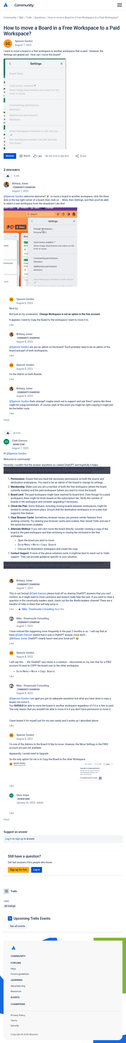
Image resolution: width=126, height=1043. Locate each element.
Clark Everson (19, 440)
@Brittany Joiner (18, 638)
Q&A (21, 17)
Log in (8, 838)
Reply (7, 419)
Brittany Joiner (20, 183)
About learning (18, 986)
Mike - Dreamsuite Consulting (38, 609)
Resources (16, 991)
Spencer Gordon (24, 41)
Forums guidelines (20, 974)
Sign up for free (18, 869)
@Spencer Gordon (13, 196)
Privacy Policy (18, 1015)
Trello (29, 17)
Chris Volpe (22, 795)
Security (15, 1025)
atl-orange (9, 906)
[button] (35, 104)
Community (24, 5)
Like (11, 324)
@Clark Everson (37, 593)
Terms (14, 1020)
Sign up (19, 838)
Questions (39, 17)
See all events (17, 926)
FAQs (13, 968)
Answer (10, 155)
